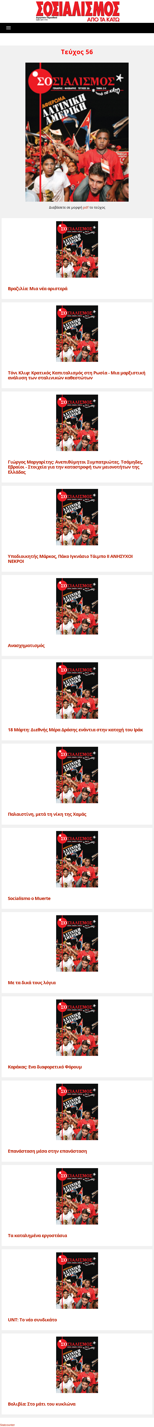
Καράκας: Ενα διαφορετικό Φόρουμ (45, 1067)
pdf (86, 207)
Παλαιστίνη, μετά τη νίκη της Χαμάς (47, 814)
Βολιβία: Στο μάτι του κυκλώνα (41, 1404)
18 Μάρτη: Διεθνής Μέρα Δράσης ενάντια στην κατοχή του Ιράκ (75, 729)
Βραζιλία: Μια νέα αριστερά (37, 288)
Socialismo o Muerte (29, 898)
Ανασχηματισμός (26, 645)
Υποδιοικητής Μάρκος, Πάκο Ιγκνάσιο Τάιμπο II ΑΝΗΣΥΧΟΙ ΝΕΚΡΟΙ (70, 558)
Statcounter (7, 1425)
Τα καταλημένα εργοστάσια (37, 1235)
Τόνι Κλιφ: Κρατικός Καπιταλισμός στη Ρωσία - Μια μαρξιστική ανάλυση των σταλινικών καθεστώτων (76, 375)
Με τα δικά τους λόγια (32, 982)
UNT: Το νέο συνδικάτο (32, 1319)
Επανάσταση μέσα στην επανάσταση (47, 1151)
